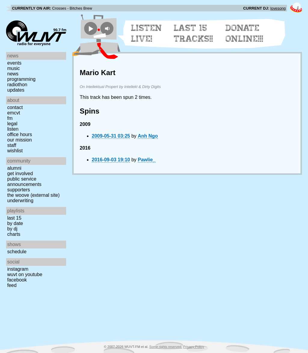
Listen (12, 129)
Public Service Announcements (24, 181)
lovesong (278, 8)
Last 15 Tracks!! (193, 33)
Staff (11, 145)
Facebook (17, 279)
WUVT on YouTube (24, 274)
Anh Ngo (148, 135)
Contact (15, 107)
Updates (15, 90)
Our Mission (19, 139)
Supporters (18, 189)
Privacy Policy (193, 346)
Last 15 (14, 218)
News (12, 73)
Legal (12, 123)
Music (13, 68)
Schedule (16, 251)
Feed (12, 285)
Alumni (14, 168)
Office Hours (19, 134)
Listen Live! (146, 33)
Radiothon (17, 84)
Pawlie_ (147, 159)
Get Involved (20, 173)
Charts (13, 234)
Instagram (17, 269)
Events (14, 62)
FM (10, 118)
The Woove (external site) (33, 195)
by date (15, 223)
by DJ (12, 228)
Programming (21, 79)
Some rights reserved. (165, 346)
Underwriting (20, 200)
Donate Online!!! (244, 33)
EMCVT (13, 112)
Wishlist (15, 150)
